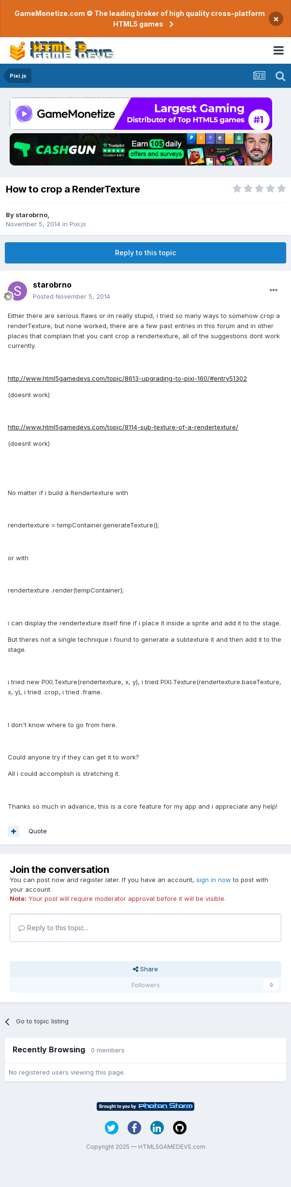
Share (145, 969)
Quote (38, 831)
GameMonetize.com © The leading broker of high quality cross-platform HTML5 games (140, 18)
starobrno (31, 215)
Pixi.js (78, 224)
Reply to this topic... (53, 928)
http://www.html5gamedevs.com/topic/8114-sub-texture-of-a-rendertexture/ (123, 427)
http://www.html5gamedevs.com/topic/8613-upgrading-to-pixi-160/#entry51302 (127, 378)
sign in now (213, 879)
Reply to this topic (145, 252)
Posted (71, 296)
